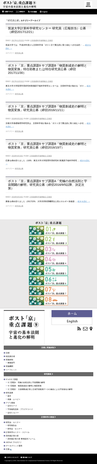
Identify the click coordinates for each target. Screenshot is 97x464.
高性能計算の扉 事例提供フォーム (21, 439)
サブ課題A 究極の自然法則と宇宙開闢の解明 (26, 382)
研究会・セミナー (13, 422)
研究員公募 (19, 53)
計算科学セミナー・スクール (17, 432)
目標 (7, 353)
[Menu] (88, 5)
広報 (8, 449)
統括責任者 (10, 356)
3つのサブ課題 (12, 379)
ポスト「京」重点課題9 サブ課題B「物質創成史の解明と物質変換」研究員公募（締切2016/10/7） (47, 145)
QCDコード (12, 406)
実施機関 (9, 366)
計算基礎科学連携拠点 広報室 (41, 40)
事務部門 (11, 363)
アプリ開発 (10, 403)
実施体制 (9, 360)
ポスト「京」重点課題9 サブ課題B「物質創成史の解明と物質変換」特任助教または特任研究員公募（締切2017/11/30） (47, 69)
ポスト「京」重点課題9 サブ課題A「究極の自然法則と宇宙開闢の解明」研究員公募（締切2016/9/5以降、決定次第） (47, 184)
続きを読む (84, 201)
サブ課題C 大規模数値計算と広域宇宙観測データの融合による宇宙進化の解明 (40, 389)
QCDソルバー (13, 413)
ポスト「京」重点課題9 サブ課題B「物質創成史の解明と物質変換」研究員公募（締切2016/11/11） (47, 108)
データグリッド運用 (14, 446)
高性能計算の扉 (12, 436)
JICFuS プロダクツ (13, 442)
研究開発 (48, 374)
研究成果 (9, 393)
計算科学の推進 (48, 417)
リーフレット (11, 370)
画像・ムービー (14, 399)
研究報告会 (12, 425)
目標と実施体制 (48, 347)
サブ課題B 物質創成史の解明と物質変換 (24, 386)
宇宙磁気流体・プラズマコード (20, 409)
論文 (9, 396)
